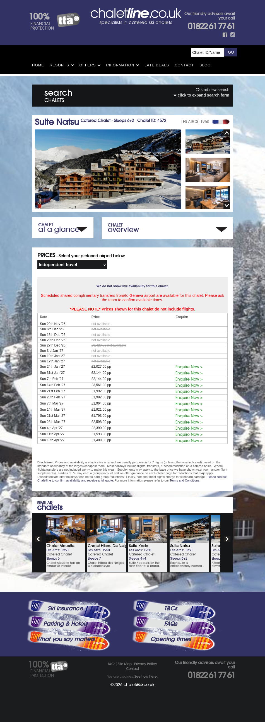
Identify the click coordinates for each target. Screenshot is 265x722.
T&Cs (170, 608)
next (227, 539)
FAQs (170, 623)
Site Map (125, 664)
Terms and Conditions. (185, 480)
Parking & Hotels (65, 623)
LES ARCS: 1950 (195, 121)
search (58, 95)
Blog (205, 65)
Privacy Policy (145, 664)
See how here (145, 676)
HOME (38, 65)
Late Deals (156, 65)
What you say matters (65, 639)
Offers (88, 65)
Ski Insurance (65, 608)
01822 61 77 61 (211, 26)
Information (120, 65)
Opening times (170, 639)
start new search (212, 89)
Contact (184, 65)
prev (38, 539)
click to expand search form (201, 95)
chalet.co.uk (139, 684)
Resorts (59, 65)
